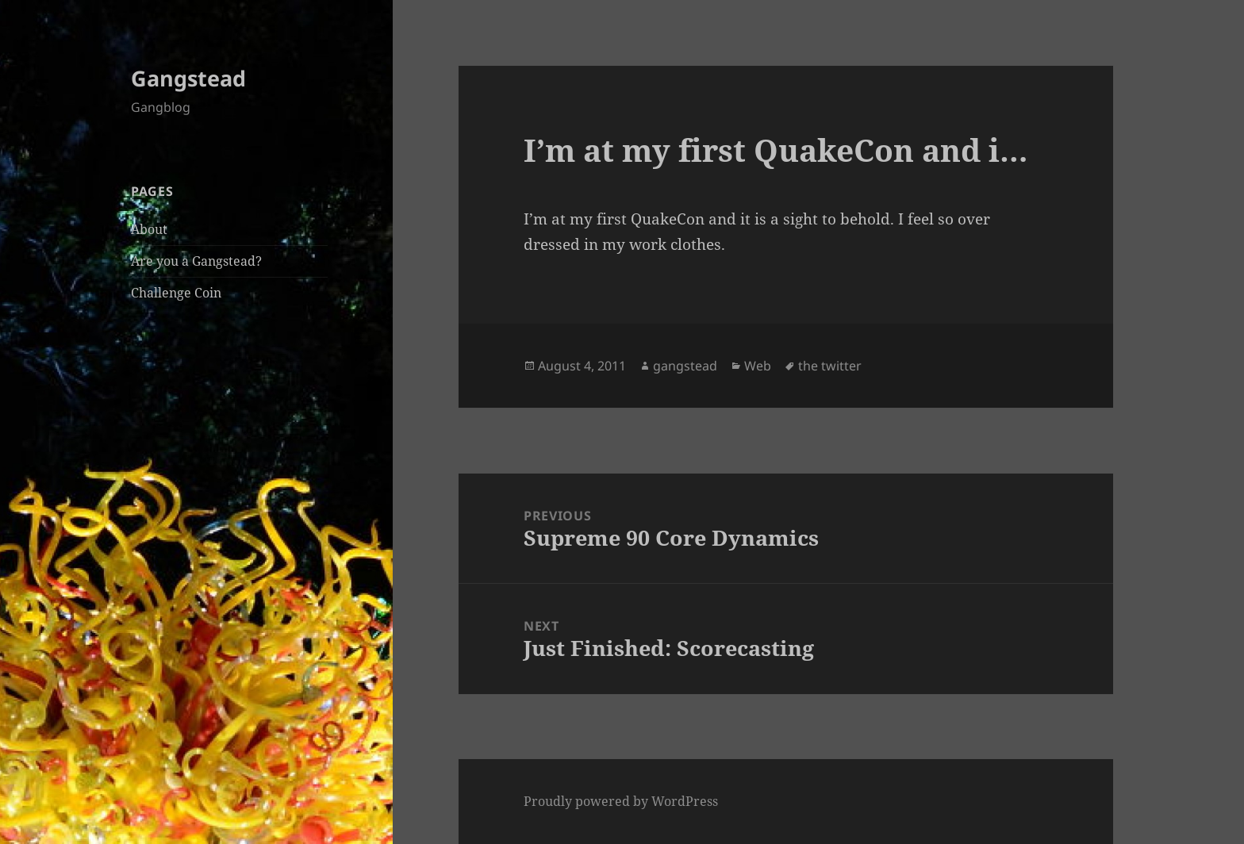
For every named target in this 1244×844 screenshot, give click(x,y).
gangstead (685, 365)
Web (757, 365)
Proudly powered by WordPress (621, 801)
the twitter (830, 365)
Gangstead (188, 78)
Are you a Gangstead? (196, 261)
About (149, 229)
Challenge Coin (176, 292)
